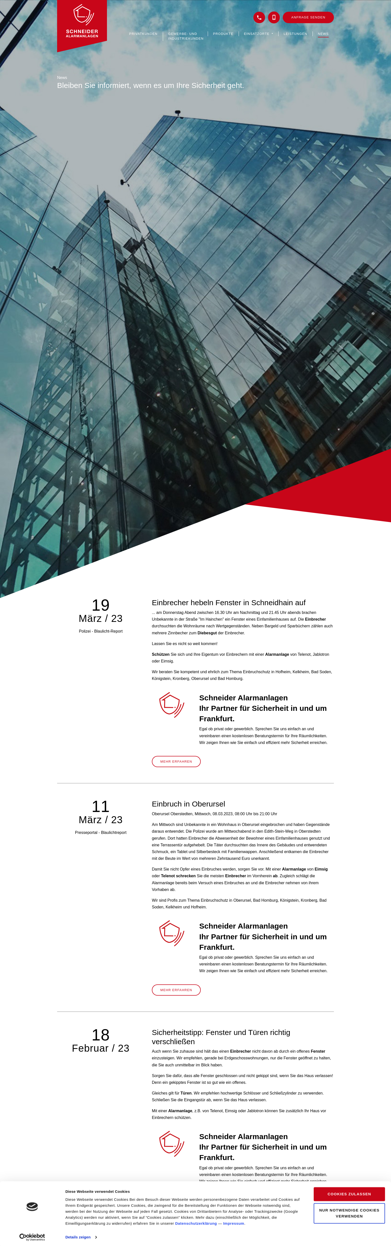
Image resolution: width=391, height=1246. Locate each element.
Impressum (233, 1222)
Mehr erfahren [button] (176, 761)
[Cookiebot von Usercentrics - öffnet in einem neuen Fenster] (32, 1236)
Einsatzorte (257, 34)
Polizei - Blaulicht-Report (100, 631)
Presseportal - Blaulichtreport (100, 832)
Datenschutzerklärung (196, 1222)
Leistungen (295, 34)
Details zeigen (78, 1236)
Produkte (223, 34)
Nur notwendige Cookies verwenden (349, 1212)
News (323, 34)
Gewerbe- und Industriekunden (185, 36)
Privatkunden (143, 34)
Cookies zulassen (349, 1193)
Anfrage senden (308, 17)
